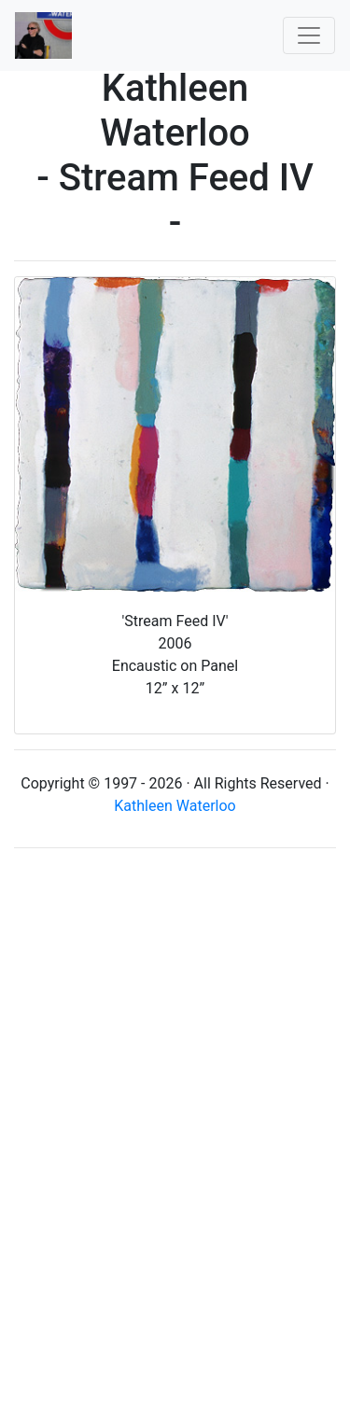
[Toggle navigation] (309, 35)
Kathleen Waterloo (174, 806)
